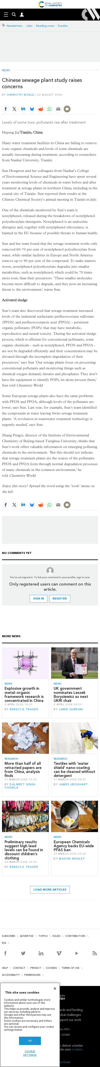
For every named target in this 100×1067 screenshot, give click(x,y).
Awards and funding (69, 1010)
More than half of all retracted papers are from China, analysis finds (23, 769)
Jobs (29, 26)
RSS (4, 942)
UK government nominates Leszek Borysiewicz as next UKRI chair (71, 694)
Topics (43, 935)
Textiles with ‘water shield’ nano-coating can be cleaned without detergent (74, 769)
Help (5, 967)
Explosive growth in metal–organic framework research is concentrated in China (24, 694)
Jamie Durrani (71, 709)
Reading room (45, 26)
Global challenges (68, 1015)
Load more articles (50, 889)
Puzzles (63, 26)
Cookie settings (30, 1053)
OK (30, 1040)
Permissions (32, 974)
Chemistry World (21, 94)
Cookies (51, 967)
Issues (56, 935)
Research (11, 758)
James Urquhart (73, 784)
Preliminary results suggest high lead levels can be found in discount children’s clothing (24, 850)
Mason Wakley (72, 858)
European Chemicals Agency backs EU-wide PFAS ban (74, 846)
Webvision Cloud (60, 1062)
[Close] (54, 988)
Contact (19, 967)
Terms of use (70, 967)
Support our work (69, 1020)
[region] (30, 1025)
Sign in (38, 598)
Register (59, 598)
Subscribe (8, 935)
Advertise (27, 935)
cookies (77, 1049)
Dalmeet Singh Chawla (20, 786)
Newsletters (15, 26)
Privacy (35, 967)
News (6, 70)
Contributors (75, 935)
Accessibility (11, 974)
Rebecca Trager (24, 709)
